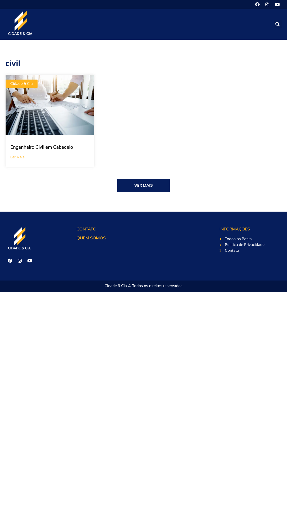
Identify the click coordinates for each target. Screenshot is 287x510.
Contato (86, 229)
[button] (278, 24)
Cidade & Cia (21, 83)
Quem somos (91, 238)
